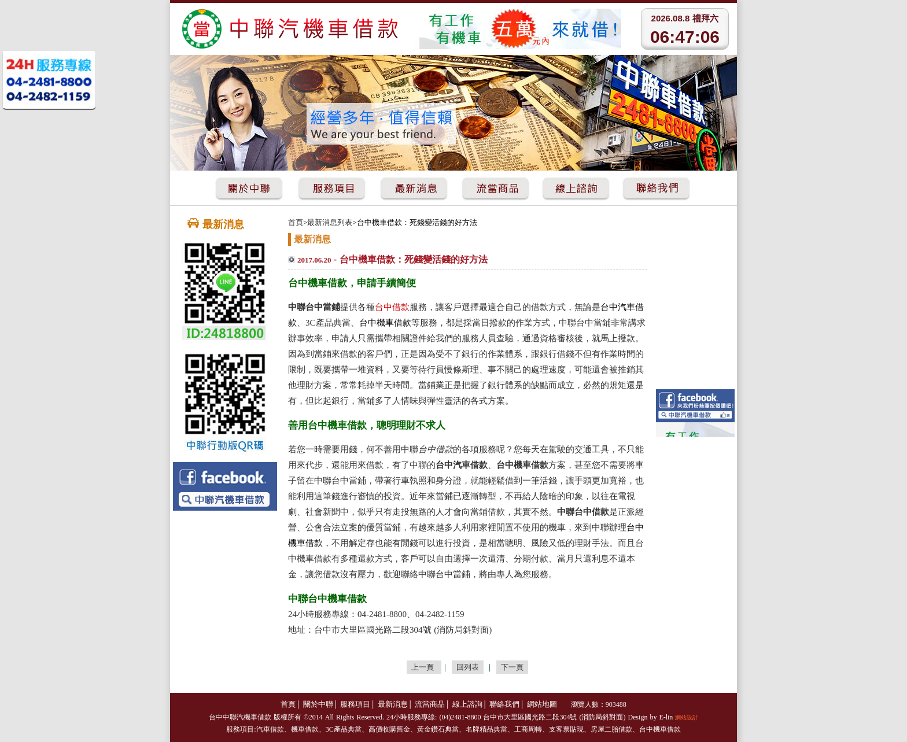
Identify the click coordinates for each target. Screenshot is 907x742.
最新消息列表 (329, 222)
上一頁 (424, 667)
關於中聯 (318, 704)
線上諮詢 (467, 704)
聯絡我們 (504, 704)
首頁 (295, 222)
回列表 (467, 667)
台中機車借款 (660, 729)
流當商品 (430, 704)
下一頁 (512, 667)
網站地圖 (542, 704)
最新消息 (393, 704)
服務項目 (355, 704)
